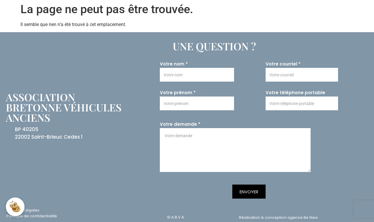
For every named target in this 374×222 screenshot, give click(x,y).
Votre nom (174, 64)
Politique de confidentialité (31, 216)
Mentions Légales (22, 210)
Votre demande (180, 124)
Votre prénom (178, 92)
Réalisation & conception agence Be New (278, 217)
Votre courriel (283, 64)
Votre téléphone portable (295, 92)
